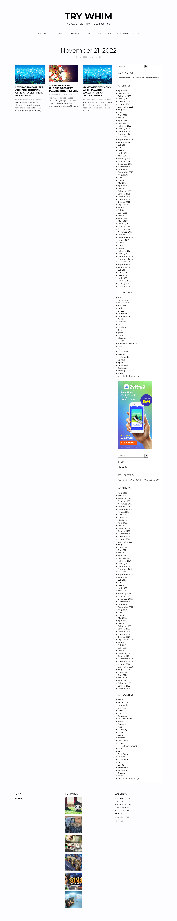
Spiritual (122, 360)
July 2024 (122, 145)
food (120, 324)
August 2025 (123, 110)
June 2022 (122, 213)
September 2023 (125, 172)
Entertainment (125, 316)
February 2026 (124, 96)
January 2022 (124, 226)
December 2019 (125, 286)
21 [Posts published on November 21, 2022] (115, 810)
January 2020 (124, 283)
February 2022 (124, 224)
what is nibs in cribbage (128, 376)
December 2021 (125, 229)
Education (122, 314)
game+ (121, 333)
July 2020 (122, 270)
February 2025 (124, 126)
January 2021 (124, 254)
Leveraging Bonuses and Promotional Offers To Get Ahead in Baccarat (29, 91)
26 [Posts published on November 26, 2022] (128, 810)
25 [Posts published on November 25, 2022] (126, 810)
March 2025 (123, 123)
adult (120, 297)
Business (75, 33)
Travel (61, 33)
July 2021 (122, 243)
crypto (121, 311)
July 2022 (122, 210)
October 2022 (124, 202)
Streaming (123, 365)
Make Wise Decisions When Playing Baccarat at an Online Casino (97, 91)
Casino (31, 99)
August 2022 (123, 207)
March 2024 (123, 156)
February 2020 (124, 281)
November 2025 (125, 101)
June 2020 (123, 273)
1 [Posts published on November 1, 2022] (117, 802)
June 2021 (122, 245)
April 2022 (122, 218)
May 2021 (122, 248)
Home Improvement (127, 33)
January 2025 (124, 129)
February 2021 (124, 251)
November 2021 (125, 232)
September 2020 (125, 264)
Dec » (123, 821)
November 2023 (125, 167)
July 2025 (122, 112)
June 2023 (122, 180)
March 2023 (123, 188)
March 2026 (123, 93)
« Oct (117, 821)
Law (120, 346)
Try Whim (88, 16)
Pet (119, 349)
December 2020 (125, 256)
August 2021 (123, 240)
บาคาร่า (18, 799)
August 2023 (123, 175)
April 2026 (122, 91)
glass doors (123, 338)
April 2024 (122, 153)
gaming (121, 335)
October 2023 (124, 169)
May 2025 (122, 118)
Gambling (122, 327)
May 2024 (122, 150)
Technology (45, 33)
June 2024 (123, 148)
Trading (121, 371)
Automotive (105, 33)
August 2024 (124, 142)
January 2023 (124, 194)
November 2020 (125, 259)
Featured (100, 99)
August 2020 (124, 267)
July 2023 (122, 178)
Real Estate (123, 352)
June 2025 (122, 115)
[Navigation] (172, 2)
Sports (121, 362)
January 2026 (124, 99)
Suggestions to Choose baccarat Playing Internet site (63, 88)
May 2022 (122, 216)
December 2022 (125, 197)
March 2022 (123, 221)
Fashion (121, 319)
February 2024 (124, 158)
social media (123, 357)
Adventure (123, 300)
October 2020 (124, 262)
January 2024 (124, 161)
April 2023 (122, 186)
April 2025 (122, 120)
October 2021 (124, 235)
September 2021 (125, 237)
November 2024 (125, 134)
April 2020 (122, 278)
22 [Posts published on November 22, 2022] (118, 810)
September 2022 (125, 205)
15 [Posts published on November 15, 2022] (118, 808)
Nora (39, 99)
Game (120, 330)
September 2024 (125, 139)
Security (121, 354)
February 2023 (124, 191)
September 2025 (125, 107)
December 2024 (125, 131)
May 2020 (122, 275)
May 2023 (122, 183)
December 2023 (125, 164)
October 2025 (124, 104)
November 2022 (125, 199)
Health (89, 33)
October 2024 (124, 137)
